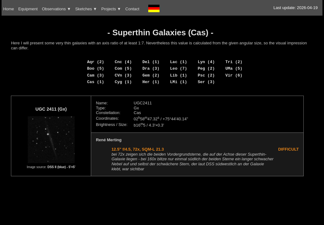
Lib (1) (178, 75)
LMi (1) (178, 82)
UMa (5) (234, 68)
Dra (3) (151, 68)
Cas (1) (95, 82)
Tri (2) (234, 62)
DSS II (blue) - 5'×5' (61, 167)
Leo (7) (178, 68)
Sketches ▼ (86, 9)
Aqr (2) (95, 62)
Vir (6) (234, 75)
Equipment (27, 9)
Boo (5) (95, 68)
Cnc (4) (123, 62)
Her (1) (151, 82)
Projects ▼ (111, 9)
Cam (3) (95, 75)
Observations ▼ (56, 9)
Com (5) (123, 68)
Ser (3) (206, 82)
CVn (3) (123, 75)
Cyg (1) (123, 82)
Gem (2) (151, 75)
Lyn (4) (206, 62)
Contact (132, 9)
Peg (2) (206, 68)
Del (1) (151, 62)
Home (8, 9)
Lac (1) (178, 62)
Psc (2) (206, 75)
